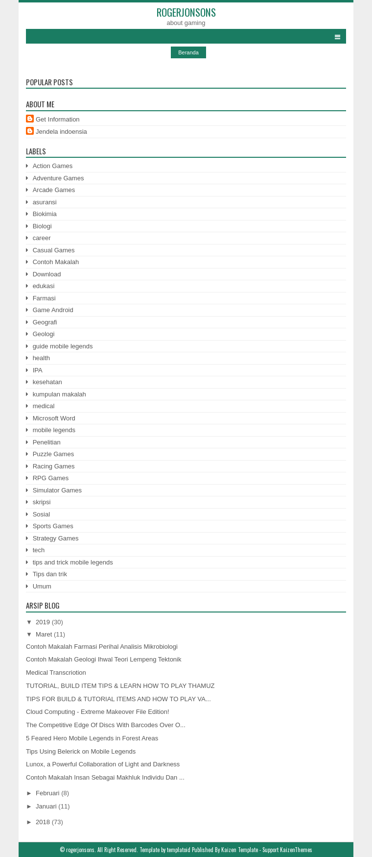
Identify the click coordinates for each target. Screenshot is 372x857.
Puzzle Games (53, 454)
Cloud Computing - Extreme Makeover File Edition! (97, 711)
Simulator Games (57, 490)
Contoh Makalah (56, 262)
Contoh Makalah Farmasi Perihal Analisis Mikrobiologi (102, 646)
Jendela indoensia (61, 131)
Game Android (53, 310)
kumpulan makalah (59, 394)
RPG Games (51, 478)
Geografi (45, 322)
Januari (47, 806)
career (42, 238)
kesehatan (47, 382)
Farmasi (44, 298)
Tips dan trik (50, 574)
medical (44, 406)
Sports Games (53, 526)
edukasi (44, 286)
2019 (44, 622)
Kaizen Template (239, 850)
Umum (42, 586)
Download (47, 274)
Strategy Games (56, 538)
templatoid (178, 850)
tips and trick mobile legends (73, 562)
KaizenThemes (296, 850)
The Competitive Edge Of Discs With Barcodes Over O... (106, 725)
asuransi (45, 202)
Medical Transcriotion (56, 672)
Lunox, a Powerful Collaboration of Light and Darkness (103, 764)
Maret (45, 634)
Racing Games (54, 466)
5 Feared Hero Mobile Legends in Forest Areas (92, 738)
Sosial (41, 514)
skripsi (42, 502)
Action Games (53, 166)
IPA (38, 370)
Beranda (188, 52)
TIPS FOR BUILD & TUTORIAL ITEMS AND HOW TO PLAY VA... (118, 699)
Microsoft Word (54, 418)
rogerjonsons (186, 12)
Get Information (58, 119)
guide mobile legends (63, 346)
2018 (44, 822)
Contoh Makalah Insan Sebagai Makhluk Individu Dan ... (105, 777)
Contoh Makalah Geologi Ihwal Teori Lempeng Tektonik (104, 659)
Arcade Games (54, 190)
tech (39, 550)
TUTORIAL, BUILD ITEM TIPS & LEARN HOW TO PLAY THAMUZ (120, 685)
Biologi (42, 226)
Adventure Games (58, 178)
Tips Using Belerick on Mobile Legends (81, 751)
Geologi (44, 334)
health (41, 358)
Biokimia (45, 214)
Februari (48, 793)
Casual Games (54, 250)
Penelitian (47, 442)
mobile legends (54, 430)
